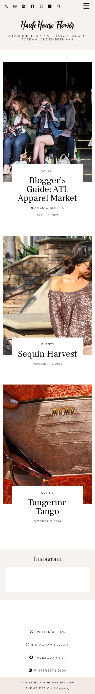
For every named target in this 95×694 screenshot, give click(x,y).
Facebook (47, 657)
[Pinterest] (24, 6)
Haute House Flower (47, 25)
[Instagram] (15, 6)
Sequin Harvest (47, 354)
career (47, 170)
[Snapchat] (41, 6)
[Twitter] (6, 6)
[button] (88, 6)
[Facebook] (32, 6)
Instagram (47, 645)
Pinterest (47, 670)
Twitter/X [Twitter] (47, 632)
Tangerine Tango (47, 507)
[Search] (59, 6)
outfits (47, 344)
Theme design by (47, 688)
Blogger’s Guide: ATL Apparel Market (47, 189)
